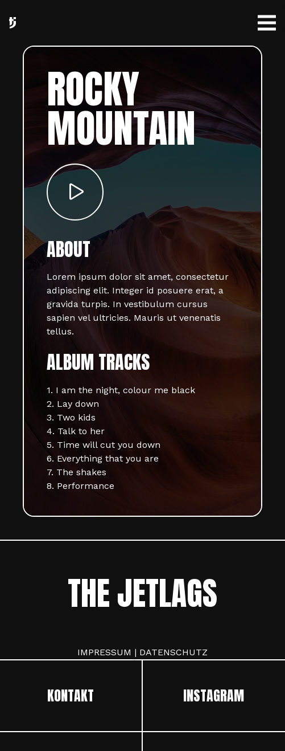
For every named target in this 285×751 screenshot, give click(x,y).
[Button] (75, 192)
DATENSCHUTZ (173, 652)
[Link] (12, 22)
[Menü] (266, 23)
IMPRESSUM (104, 652)
